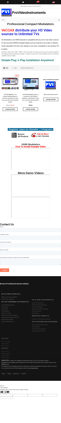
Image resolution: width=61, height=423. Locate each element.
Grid (7, 68)
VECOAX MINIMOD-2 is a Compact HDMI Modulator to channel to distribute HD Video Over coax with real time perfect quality (10, 98)
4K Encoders (4, 330)
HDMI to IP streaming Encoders (9, 336)
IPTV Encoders (5, 332)
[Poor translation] (7, 392)
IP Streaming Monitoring (7, 342)
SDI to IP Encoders (6, 334)
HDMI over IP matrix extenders (9, 318)
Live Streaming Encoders (7, 326)
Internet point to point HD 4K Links (10, 338)
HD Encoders (4, 328)
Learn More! (10, 109)
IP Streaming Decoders (7, 340)
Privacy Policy (34, 378)
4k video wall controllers (7, 320)
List (15, 68)
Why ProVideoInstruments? (51, 94)
